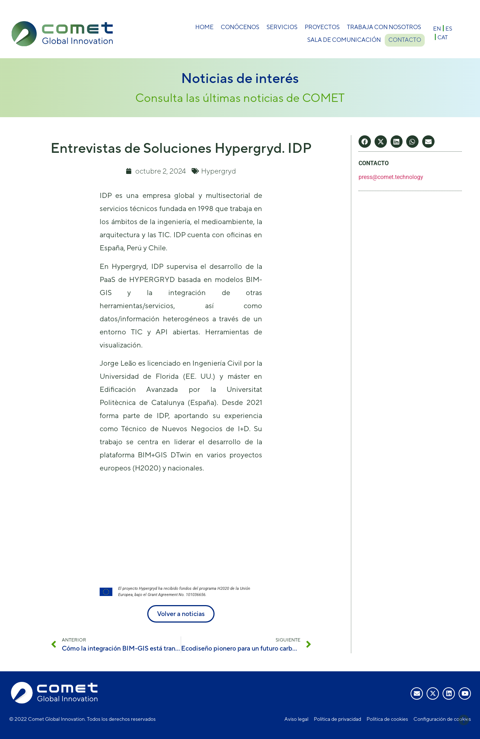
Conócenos (240, 27)
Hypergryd (218, 171)
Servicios (282, 27)
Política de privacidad (337, 719)
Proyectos (322, 27)
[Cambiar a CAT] (442, 37)
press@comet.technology (391, 177)
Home (204, 27)
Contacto (404, 39)
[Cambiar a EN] (437, 28)
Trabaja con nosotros (384, 27)
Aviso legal (296, 719)
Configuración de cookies (442, 719)
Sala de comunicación (342, 39)
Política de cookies (387, 719)
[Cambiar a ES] (448, 28)
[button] (365, 141)
